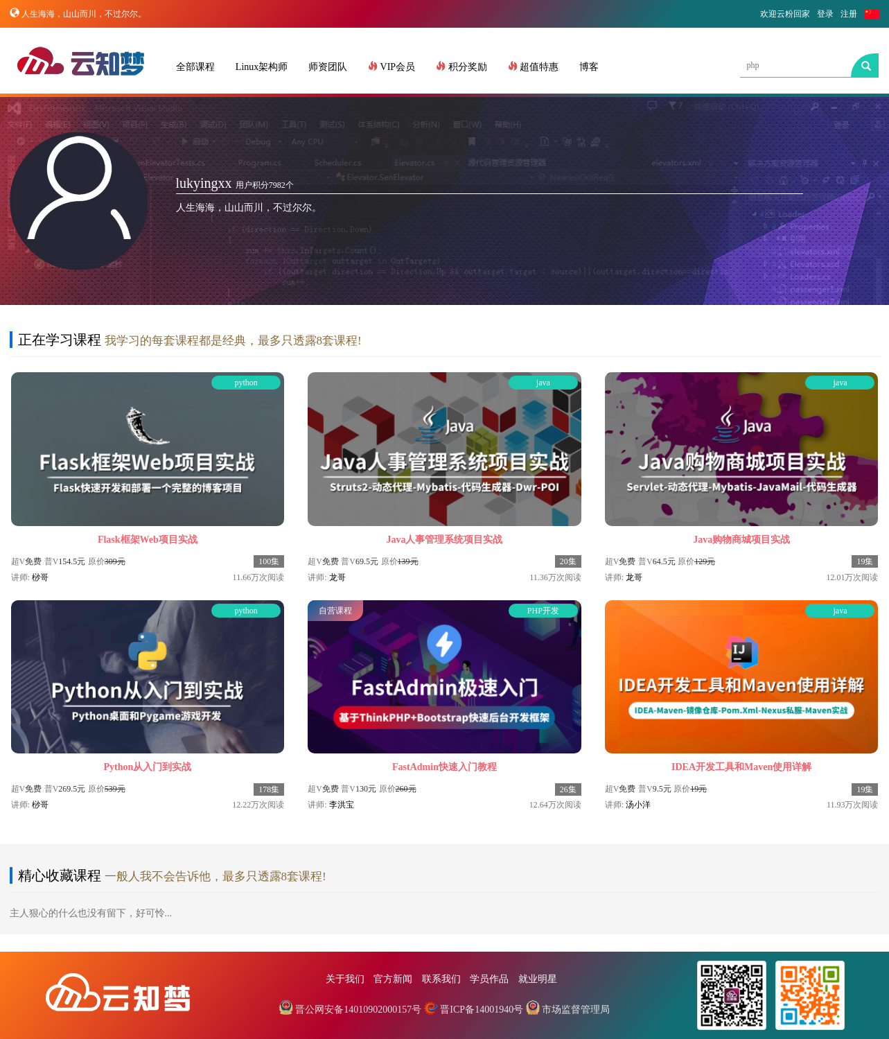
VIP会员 (391, 66)
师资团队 (327, 67)
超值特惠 (533, 66)
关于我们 (345, 979)
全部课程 (195, 67)
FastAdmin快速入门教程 (444, 767)
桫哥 (40, 577)
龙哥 (337, 577)
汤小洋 (638, 805)
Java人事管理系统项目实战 (444, 539)
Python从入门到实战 (147, 767)
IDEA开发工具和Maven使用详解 (741, 767)
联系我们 (441, 979)
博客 (589, 67)
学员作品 (489, 979)
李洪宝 (341, 805)
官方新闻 (392, 979)
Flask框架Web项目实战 (147, 539)
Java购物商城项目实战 (741, 539)
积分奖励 (461, 66)
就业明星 (537, 979)
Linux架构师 (262, 67)
